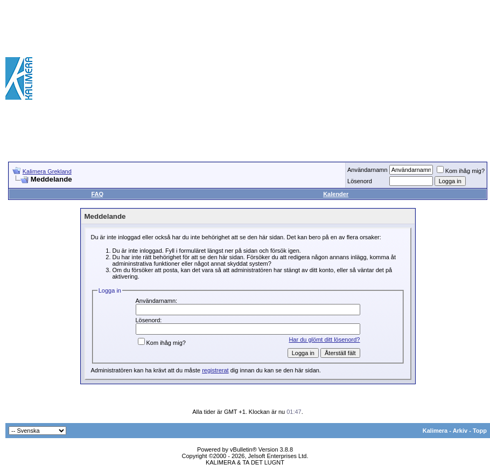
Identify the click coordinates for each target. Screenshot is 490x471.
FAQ (97, 194)
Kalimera (435, 430)
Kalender (335, 194)
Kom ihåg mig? (461, 171)
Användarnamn (367, 170)
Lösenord (359, 181)
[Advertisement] (332, 78)
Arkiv (460, 430)
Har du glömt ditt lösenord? (324, 339)
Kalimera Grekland (47, 171)
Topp (480, 430)
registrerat (215, 370)
